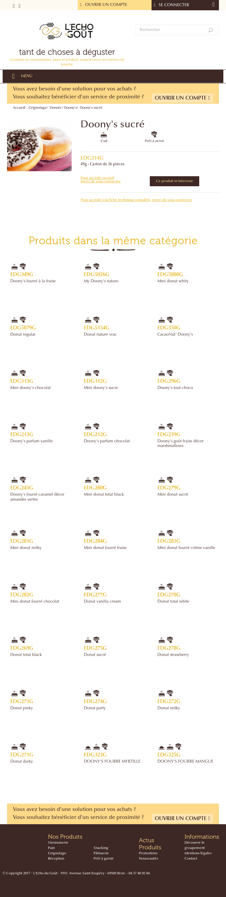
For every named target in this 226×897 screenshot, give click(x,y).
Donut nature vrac (100, 335)
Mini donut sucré (172, 495)
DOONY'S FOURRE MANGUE (185, 762)
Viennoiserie (58, 843)
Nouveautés (148, 858)
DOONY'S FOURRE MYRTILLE (112, 762)
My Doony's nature (101, 281)
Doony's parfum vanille (31, 441)
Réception (56, 858)
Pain (51, 848)
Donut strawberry (173, 655)
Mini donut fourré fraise (105, 548)
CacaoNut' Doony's (175, 335)
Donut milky (168, 708)
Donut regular (23, 335)
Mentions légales (198, 853)
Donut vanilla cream (102, 602)
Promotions (148, 853)
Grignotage (38, 108)
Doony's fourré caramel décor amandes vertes (37, 497)
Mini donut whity (173, 281)
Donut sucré (95, 655)
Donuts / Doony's (63, 108)
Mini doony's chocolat (30, 388)
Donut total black (26, 655)
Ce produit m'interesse (174, 181)
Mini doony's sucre (101, 388)
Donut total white (173, 602)
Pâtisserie (101, 853)
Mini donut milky (25, 548)
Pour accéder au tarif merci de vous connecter (101, 179)
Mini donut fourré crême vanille (186, 548)
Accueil (19, 108)
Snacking (101, 848)
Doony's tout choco (175, 388)
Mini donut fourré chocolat (34, 602)
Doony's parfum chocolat (107, 441)
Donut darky (21, 762)
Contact (191, 858)
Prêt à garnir (104, 858)
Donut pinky (21, 708)
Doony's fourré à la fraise (33, 281)
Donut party (95, 708)
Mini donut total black (104, 495)
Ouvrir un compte (182, 98)
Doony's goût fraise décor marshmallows (180, 443)
